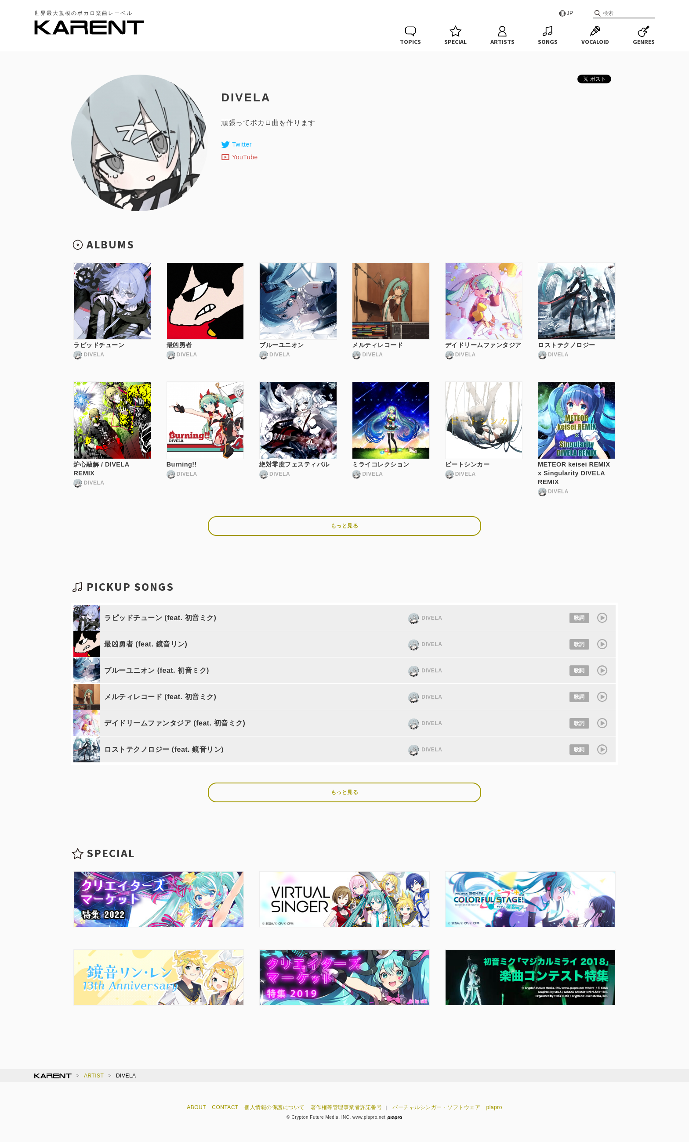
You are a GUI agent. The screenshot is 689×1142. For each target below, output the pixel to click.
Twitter (236, 144)
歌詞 (579, 618)
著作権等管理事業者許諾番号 (346, 1107)
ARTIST (94, 1076)
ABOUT (196, 1107)
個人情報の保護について (274, 1107)
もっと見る (345, 526)
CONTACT (225, 1107)
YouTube (239, 157)
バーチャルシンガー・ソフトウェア (436, 1107)
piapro (494, 1107)
